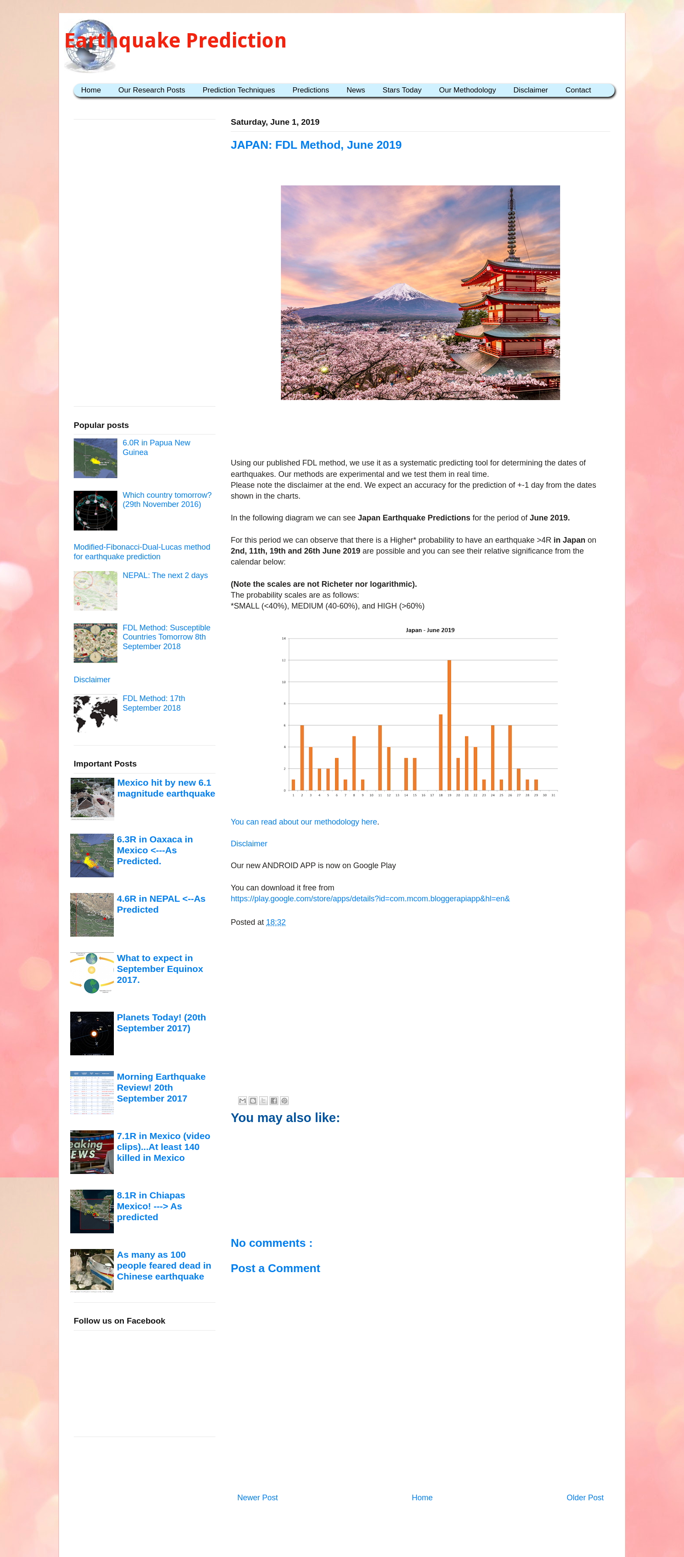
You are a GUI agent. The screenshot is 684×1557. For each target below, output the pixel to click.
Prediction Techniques (238, 90)
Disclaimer (530, 90)
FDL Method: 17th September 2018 (154, 703)
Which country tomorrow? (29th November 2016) (167, 500)
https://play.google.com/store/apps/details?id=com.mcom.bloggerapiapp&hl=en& (370, 898)
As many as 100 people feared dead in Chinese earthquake (164, 1265)
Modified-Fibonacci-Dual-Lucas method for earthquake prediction (142, 552)
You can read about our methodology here (304, 822)
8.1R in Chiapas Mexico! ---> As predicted (151, 1206)
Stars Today (402, 90)
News (356, 90)
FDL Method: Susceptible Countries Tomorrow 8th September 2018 (166, 637)
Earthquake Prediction (175, 40)
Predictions (310, 90)
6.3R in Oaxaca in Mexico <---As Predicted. (155, 850)
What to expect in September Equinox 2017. (160, 969)
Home (91, 90)
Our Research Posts (151, 90)
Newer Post (257, 1497)
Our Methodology (467, 90)
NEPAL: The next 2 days (165, 575)
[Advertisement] (420, 430)
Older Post (585, 1497)
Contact (578, 90)
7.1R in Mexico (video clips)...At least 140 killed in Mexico (163, 1147)
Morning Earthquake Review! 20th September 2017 (161, 1087)
